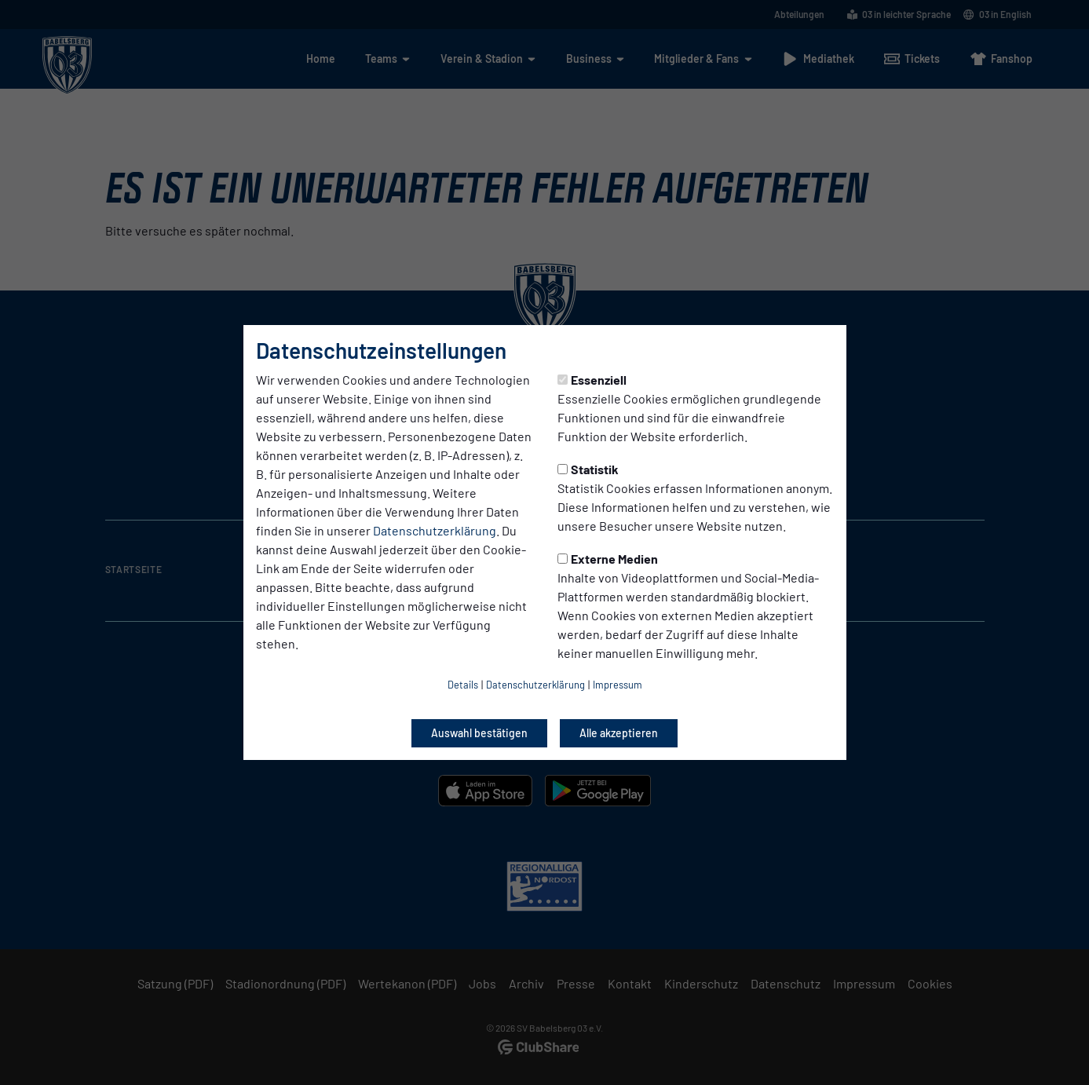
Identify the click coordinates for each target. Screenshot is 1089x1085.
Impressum (617, 684)
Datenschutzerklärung (434, 530)
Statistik (588, 469)
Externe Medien (607, 558)
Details (463, 684)
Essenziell (592, 379)
